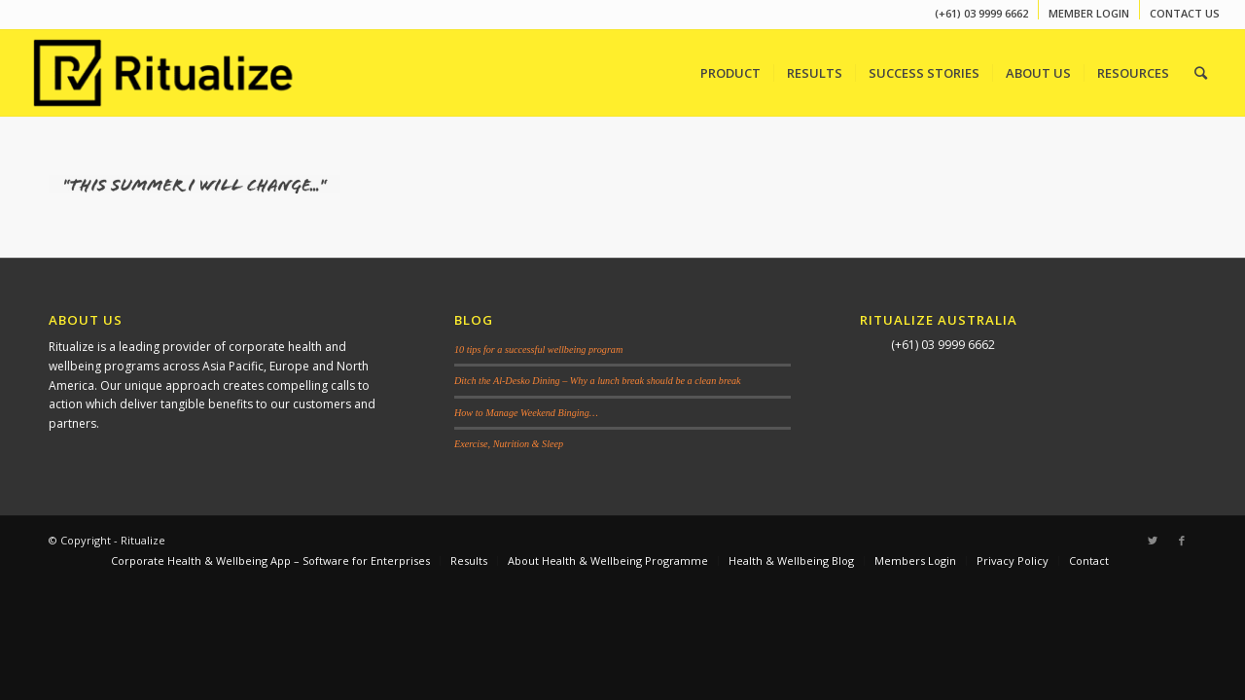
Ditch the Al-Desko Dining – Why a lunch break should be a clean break (597, 380)
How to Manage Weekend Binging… (526, 412)
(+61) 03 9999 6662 (981, 13)
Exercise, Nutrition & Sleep (508, 443)
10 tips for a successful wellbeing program (538, 349)
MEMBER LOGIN (1089, 13)
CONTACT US (1185, 13)
